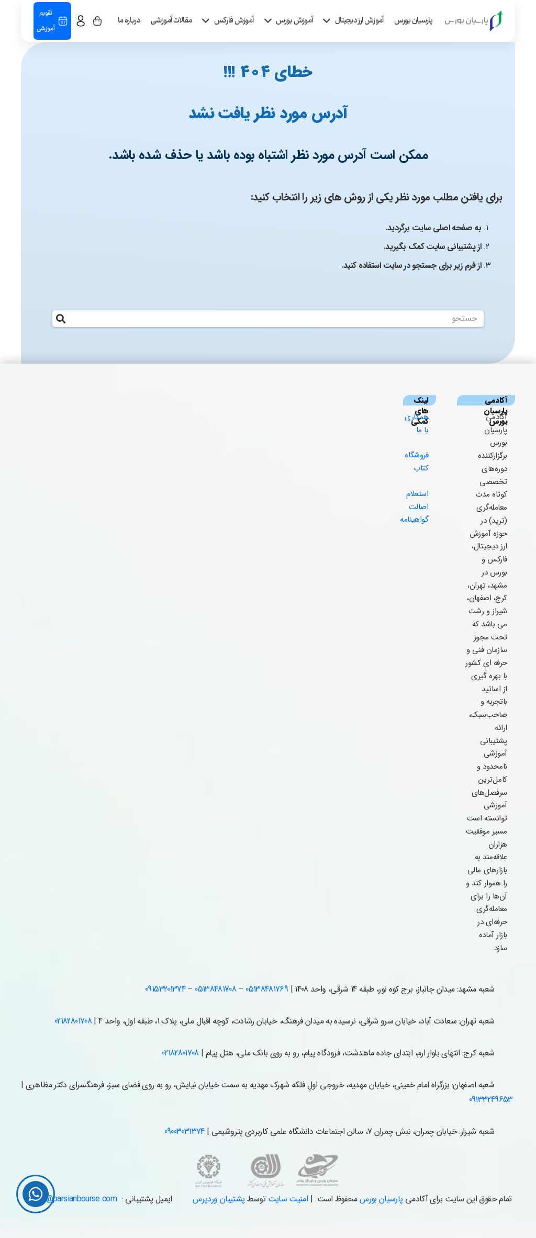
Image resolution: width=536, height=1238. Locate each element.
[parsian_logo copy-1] (473, 20)
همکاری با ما (416, 423)
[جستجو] (268, 318)
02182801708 (73, 1021)
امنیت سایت (288, 1199)
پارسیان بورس (381, 1199)
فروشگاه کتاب (416, 462)
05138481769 (266, 989)
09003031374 (184, 1131)
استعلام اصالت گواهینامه (414, 507)
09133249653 (491, 1099)
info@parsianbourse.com (74, 1199)
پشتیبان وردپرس (218, 1199)
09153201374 (165, 989)
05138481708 (215, 989)
